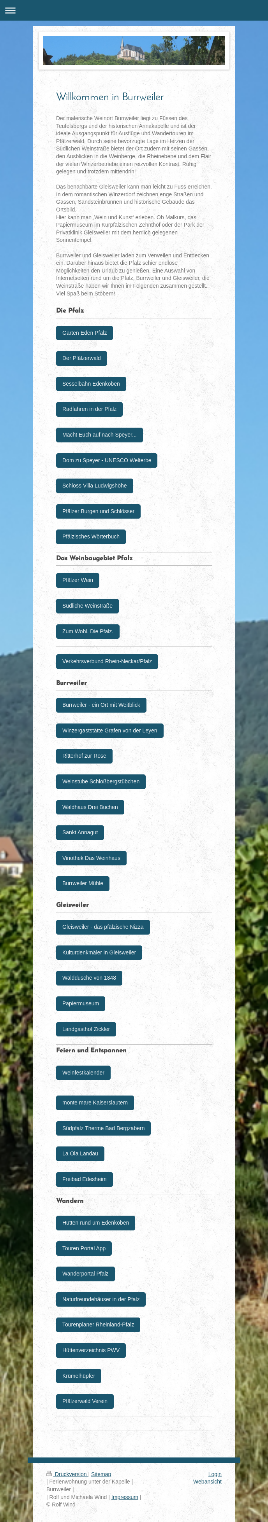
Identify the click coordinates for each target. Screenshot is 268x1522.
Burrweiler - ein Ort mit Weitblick (101, 705)
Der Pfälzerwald (81, 358)
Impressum (124, 1497)
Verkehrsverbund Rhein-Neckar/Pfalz (107, 661)
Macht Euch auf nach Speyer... (99, 435)
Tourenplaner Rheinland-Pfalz (98, 1324)
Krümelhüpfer (78, 1376)
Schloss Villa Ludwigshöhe (94, 485)
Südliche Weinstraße (87, 606)
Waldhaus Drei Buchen (90, 807)
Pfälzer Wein (77, 580)
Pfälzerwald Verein (85, 1401)
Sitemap (101, 1474)
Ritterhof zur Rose (84, 756)
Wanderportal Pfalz (85, 1273)
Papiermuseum (80, 1003)
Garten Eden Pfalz (84, 333)
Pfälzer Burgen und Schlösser (98, 511)
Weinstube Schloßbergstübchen (100, 781)
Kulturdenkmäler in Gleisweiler (99, 952)
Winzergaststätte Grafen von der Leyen (109, 730)
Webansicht (207, 1481)
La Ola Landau (80, 1153)
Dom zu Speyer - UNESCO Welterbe (106, 460)
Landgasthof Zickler (86, 1029)
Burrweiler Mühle (82, 883)
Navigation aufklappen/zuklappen (134, 10)
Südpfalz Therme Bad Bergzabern (103, 1128)
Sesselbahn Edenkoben (91, 384)
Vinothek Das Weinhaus (91, 858)
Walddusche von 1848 (89, 978)
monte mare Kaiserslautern (95, 1102)
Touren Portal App (84, 1248)
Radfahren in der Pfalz (89, 409)
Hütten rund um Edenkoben (95, 1223)
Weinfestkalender (83, 1072)
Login (215, 1474)
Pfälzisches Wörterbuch (91, 536)
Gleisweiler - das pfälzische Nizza (103, 927)
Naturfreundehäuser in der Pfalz (100, 1299)
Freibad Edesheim (84, 1179)
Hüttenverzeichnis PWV (91, 1350)
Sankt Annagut (80, 832)
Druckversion (67, 1474)
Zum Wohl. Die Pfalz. (87, 631)
